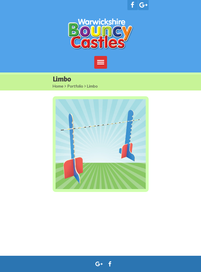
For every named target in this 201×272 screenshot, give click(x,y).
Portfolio (75, 86)
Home (58, 86)
